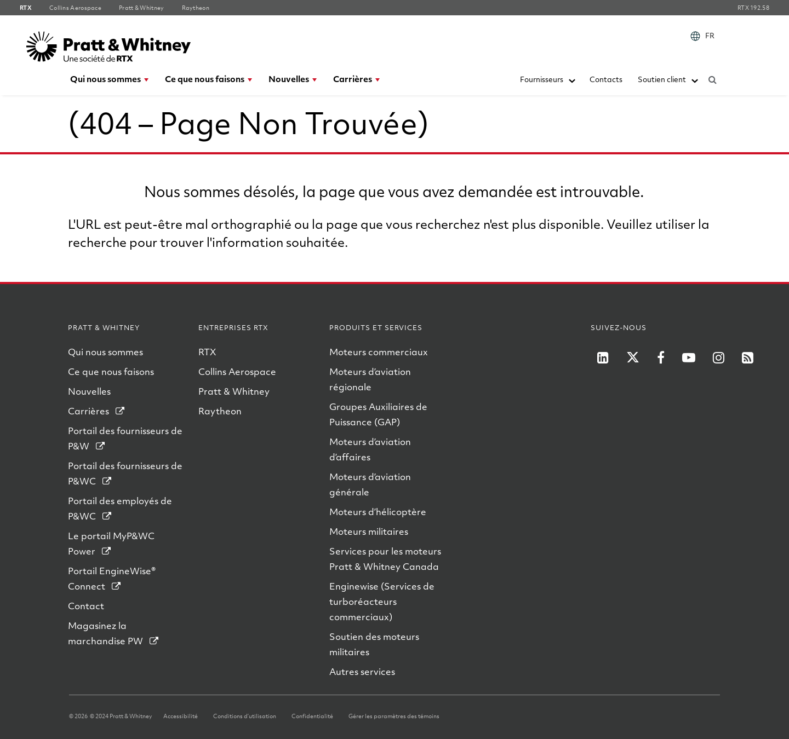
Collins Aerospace (237, 371)
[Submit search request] (712, 78)
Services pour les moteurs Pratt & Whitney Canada (385, 559)
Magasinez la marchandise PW (105, 633)
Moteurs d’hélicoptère (377, 511)
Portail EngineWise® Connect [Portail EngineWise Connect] (112, 578)
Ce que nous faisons (204, 79)
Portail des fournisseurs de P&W (125, 438)
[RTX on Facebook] (660, 357)
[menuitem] (704, 35)
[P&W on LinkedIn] (603, 357)
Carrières (352, 79)
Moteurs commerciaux (378, 351)
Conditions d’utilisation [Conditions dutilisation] (244, 716)
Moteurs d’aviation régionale (370, 379)
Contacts (606, 79)
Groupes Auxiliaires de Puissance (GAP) (378, 414)
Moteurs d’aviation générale (370, 484)
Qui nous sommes (105, 79)
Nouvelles (288, 79)
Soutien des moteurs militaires (374, 644)
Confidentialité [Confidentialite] (312, 716)
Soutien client (662, 79)
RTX (207, 351)
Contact (86, 605)
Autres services (362, 671)
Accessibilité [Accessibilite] (180, 716)
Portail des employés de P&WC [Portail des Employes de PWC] (120, 508)
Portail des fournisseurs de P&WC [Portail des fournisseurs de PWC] (125, 473)
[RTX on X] (633, 357)
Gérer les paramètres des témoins (393, 716)
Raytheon (220, 411)
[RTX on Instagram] (718, 357)
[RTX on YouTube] (688, 357)
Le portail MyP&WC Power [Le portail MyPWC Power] (111, 543)
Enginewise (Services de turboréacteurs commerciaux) (381, 601)
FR (709, 35)
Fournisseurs (541, 79)
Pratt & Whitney (234, 391)
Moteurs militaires (368, 531)
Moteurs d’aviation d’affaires (370, 449)
